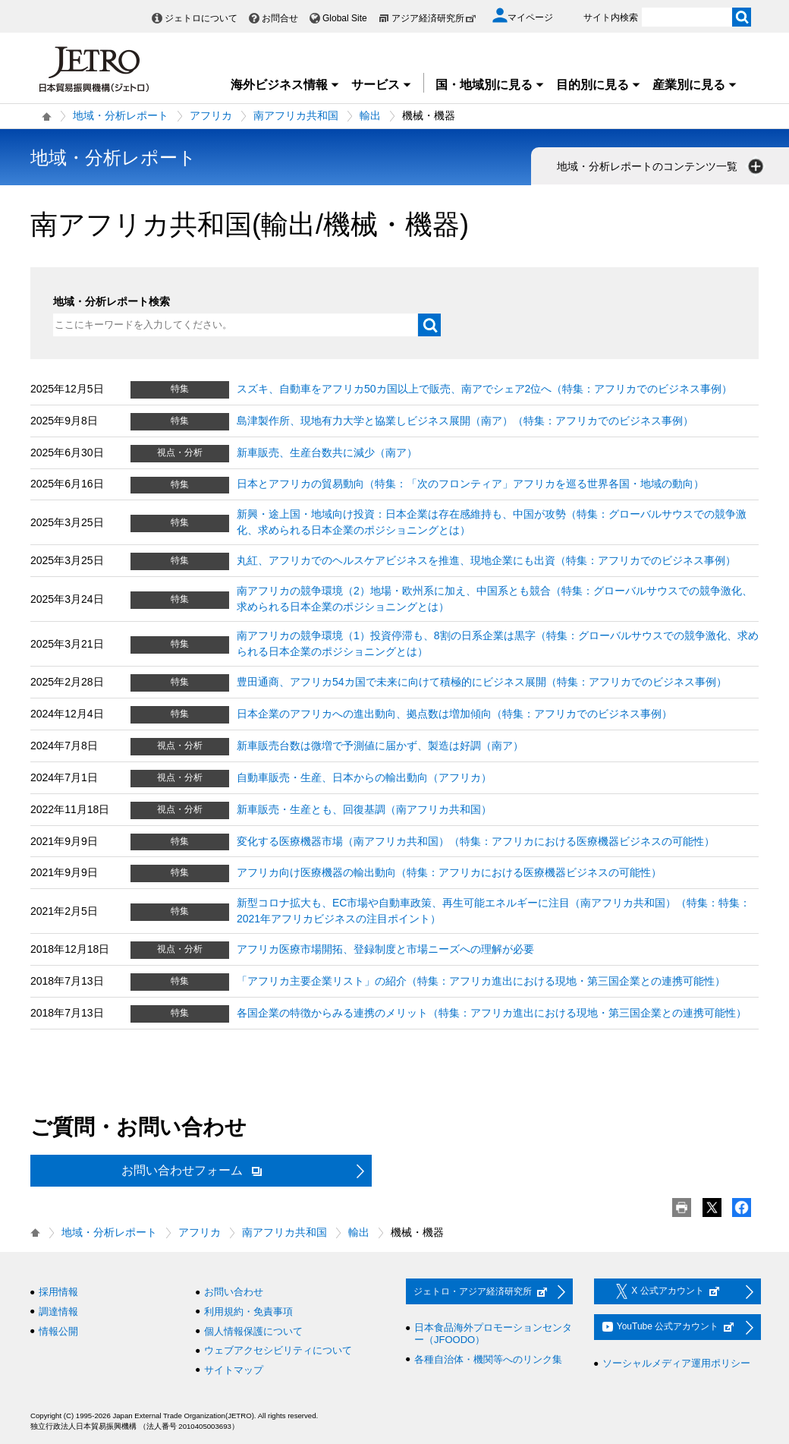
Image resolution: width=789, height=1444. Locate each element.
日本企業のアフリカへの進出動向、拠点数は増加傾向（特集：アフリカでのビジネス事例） (454, 714)
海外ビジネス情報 (285, 84)
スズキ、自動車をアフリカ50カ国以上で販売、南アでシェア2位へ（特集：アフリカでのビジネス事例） (484, 389)
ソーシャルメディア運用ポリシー (676, 1363)
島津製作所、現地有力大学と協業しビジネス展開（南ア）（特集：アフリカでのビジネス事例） (465, 421)
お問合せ (280, 18)
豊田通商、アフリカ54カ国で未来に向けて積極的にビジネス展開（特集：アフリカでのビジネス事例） (482, 682)
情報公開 (58, 1331)
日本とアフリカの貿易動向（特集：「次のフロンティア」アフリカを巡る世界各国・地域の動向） (470, 484)
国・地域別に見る (490, 84)
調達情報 (58, 1311)
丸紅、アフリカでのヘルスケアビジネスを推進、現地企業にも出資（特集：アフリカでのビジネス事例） (486, 560)
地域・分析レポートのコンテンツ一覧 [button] (661, 166)
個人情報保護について (253, 1331)
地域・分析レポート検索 (111, 301)
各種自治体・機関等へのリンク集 (488, 1359)
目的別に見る (598, 84)
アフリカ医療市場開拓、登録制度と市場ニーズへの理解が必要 (385, 949)
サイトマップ (233, 1370)
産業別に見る (694, 84)
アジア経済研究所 (433, 18)
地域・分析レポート (120, 115)
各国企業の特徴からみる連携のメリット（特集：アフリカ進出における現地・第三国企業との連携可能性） (492, 1013)
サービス (381, 84)
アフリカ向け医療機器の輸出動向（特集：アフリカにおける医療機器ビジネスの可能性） (449, 872)
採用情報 (58, 1291)
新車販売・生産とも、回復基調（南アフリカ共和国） (364, 809)
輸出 (370, 115)
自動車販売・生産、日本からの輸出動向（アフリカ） (364, 777)
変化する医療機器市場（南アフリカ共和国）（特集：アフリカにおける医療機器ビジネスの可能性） (476, 841)
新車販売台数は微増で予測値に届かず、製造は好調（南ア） (380, 745)
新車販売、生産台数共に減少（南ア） (327, 452)
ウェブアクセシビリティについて (278, 1350)
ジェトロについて (201, 18)
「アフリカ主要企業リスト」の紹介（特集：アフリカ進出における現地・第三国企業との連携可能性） (481, 981)
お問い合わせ (233, 1291)
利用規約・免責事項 (248, 1311)
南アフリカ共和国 (295, 115)
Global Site (344, 18)
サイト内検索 (610, 17)
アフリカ (211, 115)
